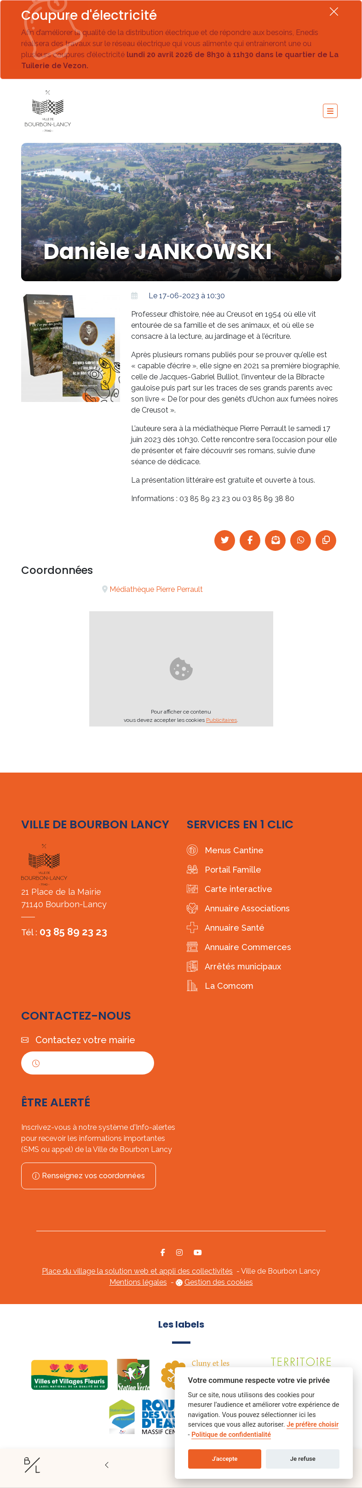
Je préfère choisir (313, 1425)
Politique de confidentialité (231, 1435)
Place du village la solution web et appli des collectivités (137, 1271)
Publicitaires (221, 720)
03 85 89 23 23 (73, 932)
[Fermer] (334, 11)
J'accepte (225, 1458)
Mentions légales (138, 1282)
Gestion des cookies (218, 1282)
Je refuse (303, 1458)
